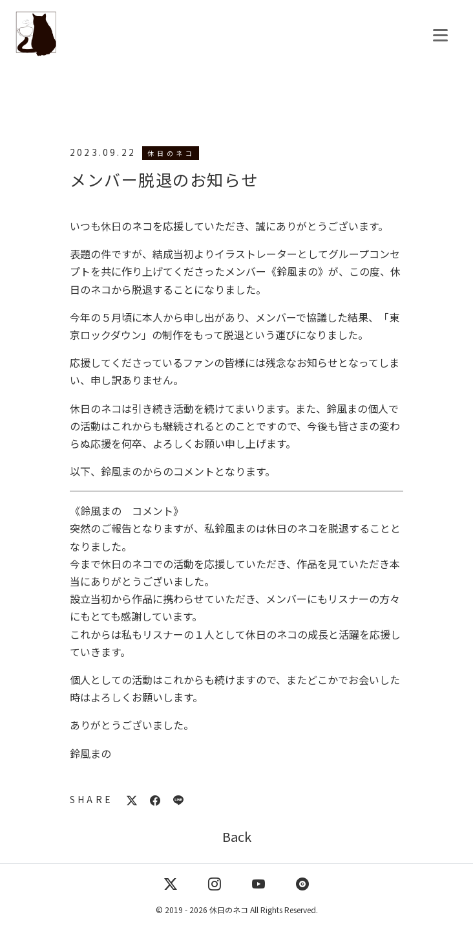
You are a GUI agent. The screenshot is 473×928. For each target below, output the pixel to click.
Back (236, 836)
